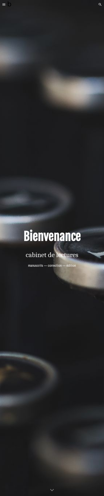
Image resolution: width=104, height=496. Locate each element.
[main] (52, 237)
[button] (4, 4)
